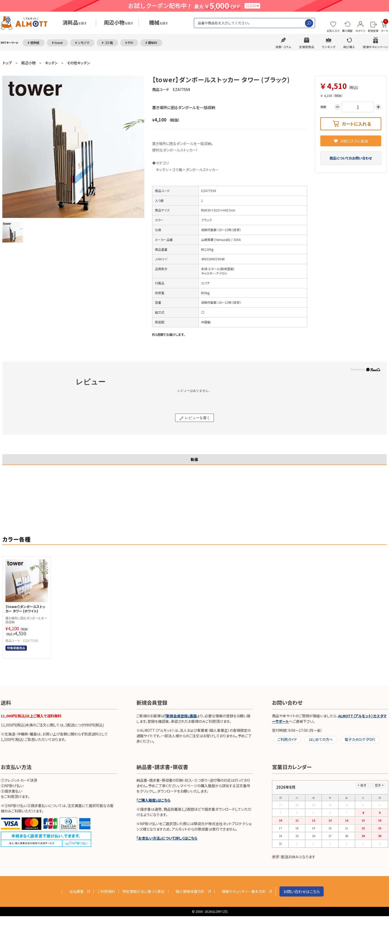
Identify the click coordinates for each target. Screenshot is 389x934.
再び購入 (349, 47)
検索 (309, 23)
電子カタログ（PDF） (360, 739)
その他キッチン (78, 63)
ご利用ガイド (287, 739)
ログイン (360, 31)
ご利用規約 (106, 891)
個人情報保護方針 (190, 891)
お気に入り (333, 31)
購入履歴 (347, 31)
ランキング (329, 47)
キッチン (51, 63)
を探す (75, 23)
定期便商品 (306, 47)
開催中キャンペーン (375, 47)
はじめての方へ (321, 739)
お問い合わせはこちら (301, 891)
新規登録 (373, 31)
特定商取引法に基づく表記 (143, 891)
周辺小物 (28, 63)
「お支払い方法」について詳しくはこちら (166, 838)
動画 (194, 459)
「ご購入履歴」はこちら (153, 800)
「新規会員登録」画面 (180, 715)
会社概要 (76, 891)
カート (384, 26)
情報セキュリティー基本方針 (244, 891)
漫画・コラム (283, 47)
